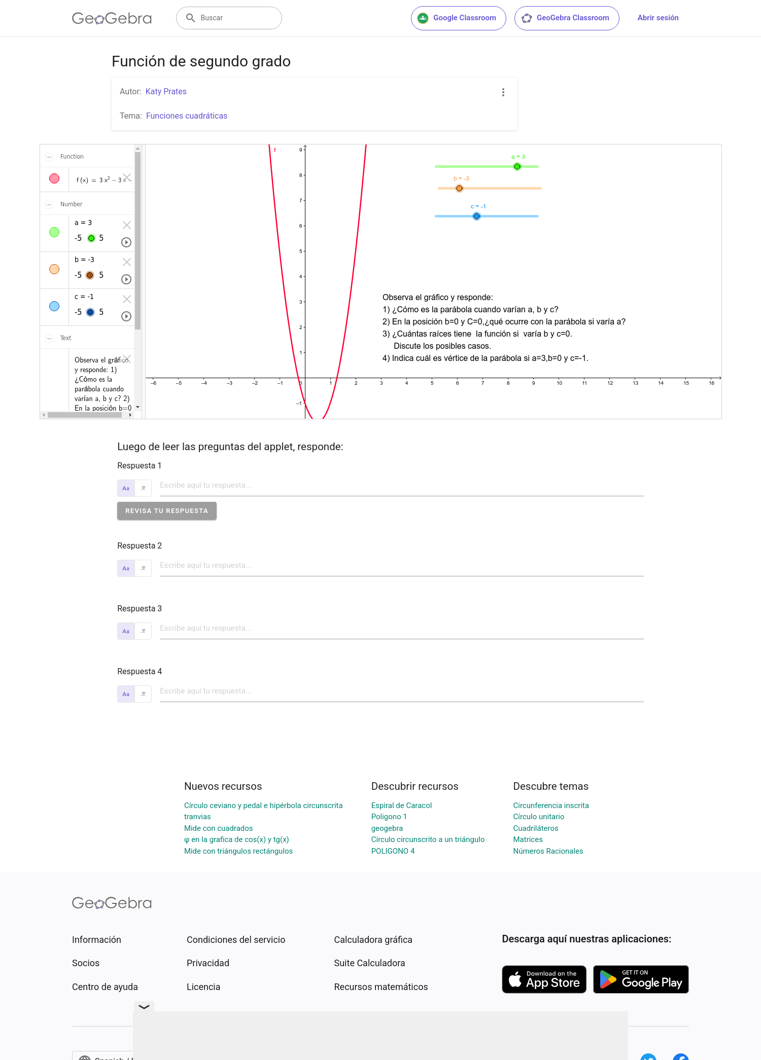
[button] (167, 511)
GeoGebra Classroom (565, 18)
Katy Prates (166, 91)
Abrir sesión (658, 17)
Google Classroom (456, 18)
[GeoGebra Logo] (112, 18)
